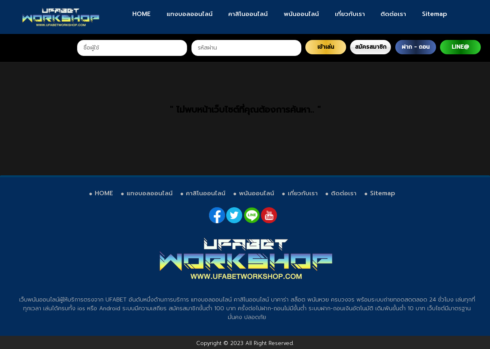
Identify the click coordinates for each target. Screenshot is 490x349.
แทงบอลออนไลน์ (190, 14)
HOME (141, 14)
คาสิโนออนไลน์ (248, 14)
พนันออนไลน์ (301, 14)
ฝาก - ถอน (416, 47)
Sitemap (434, 14)
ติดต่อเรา (393, 14)
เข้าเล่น (325, 47)
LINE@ (460, 47)
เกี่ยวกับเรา (350, 14)
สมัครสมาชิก (370, 47)
